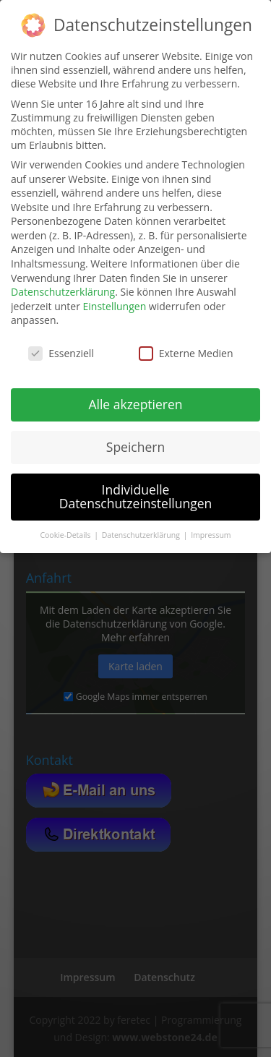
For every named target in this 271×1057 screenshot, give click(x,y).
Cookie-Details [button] (66, 535)
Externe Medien (186, 353)
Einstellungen (115, 306)
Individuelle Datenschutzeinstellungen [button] (135, 497)
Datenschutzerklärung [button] (142, 535)
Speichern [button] (135, 446)
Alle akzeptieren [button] (135, 404)
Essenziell (61, 353)
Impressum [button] (211, 535)
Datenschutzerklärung (63, 292)
